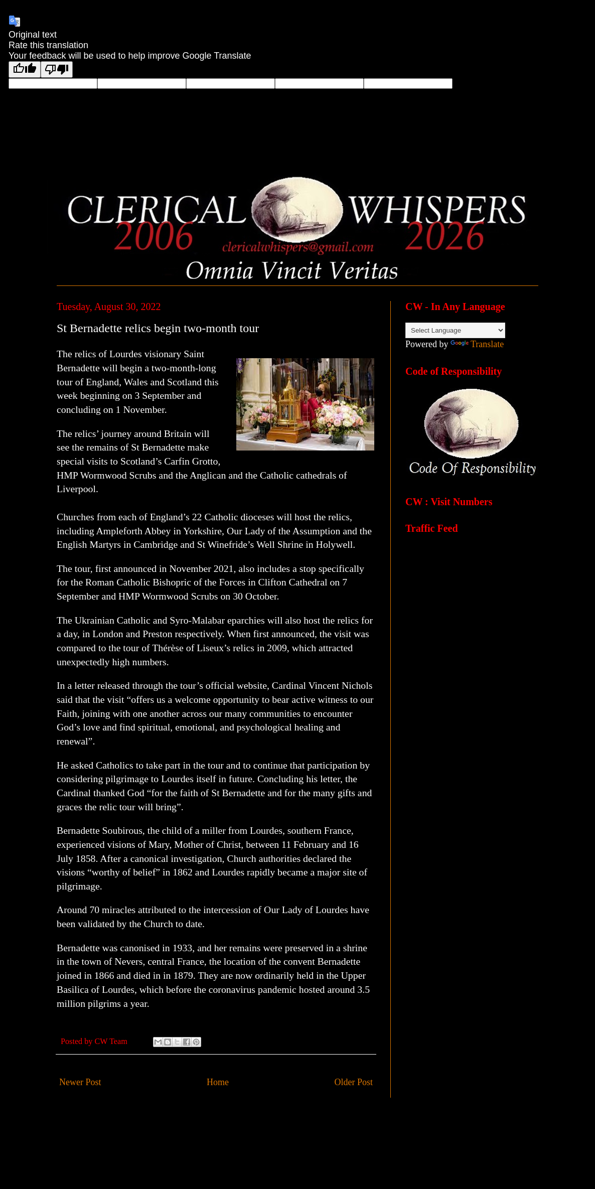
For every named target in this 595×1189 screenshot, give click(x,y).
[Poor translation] (57, 69)
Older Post (354, 1082)
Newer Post (80, 1082)
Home (218, 1082)
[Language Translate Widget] (455, 330)
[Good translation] (25, 69)
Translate (477, 344)
